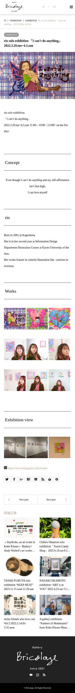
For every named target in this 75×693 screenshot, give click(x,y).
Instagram (37, 674)
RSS (44, 674)
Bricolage (30, 688)
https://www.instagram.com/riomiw (28, 468)
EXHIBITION (11, 35)
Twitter (31, 674)
